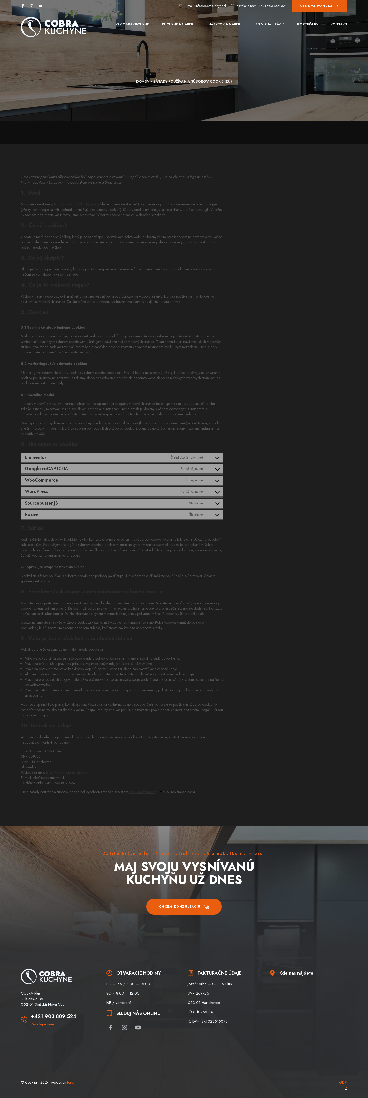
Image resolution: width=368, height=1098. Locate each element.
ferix (70, 1082)
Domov (143, 81)
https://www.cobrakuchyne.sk (75, 203)
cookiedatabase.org (143, 791)
